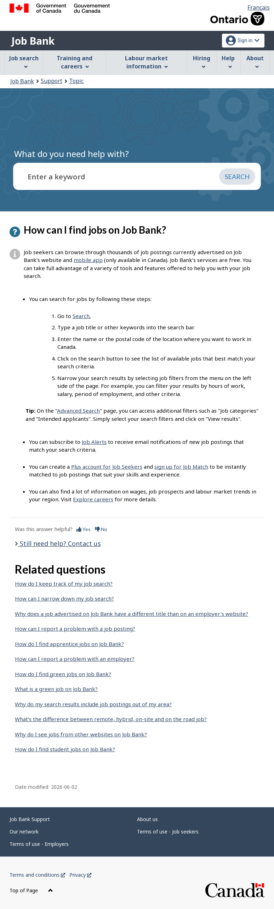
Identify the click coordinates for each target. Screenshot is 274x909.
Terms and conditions (37, 874)
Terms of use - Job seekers (168, 831)
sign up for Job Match (181, 466)
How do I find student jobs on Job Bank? (65, 749)
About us (147, 819)
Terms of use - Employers (39, 844)
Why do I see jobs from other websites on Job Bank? (81, 734)
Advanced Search (78, 410)
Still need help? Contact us (59, 543)
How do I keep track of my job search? (64, 583)
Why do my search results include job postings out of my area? (93, 704)
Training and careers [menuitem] (74, 62)
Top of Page (31, 890)
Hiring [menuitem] (201, 61)
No (101, 529)
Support (51, 81)
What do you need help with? (71, 153)
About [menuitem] (255, 61)
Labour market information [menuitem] (146, 62)
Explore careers (93, 499)
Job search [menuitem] (24, 61)
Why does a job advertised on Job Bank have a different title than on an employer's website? (131, 613)
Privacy (80, 874)
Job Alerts (94, 441)
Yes (83, 529)
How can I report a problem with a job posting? (75, 628)
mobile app (88, 259)
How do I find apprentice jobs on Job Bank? (69, 643)
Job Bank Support (30, 819)
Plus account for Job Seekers (106, 466)
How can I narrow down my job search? (64, 598)
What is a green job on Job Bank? (56, 688)
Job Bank (33, 41)
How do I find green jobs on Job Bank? (63, 673)
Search (81, 315)
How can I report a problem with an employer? (75, 658)
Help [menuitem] (228, 61)
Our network (24, 831)
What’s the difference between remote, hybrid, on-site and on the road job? (111, 719)
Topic (76, 81)
